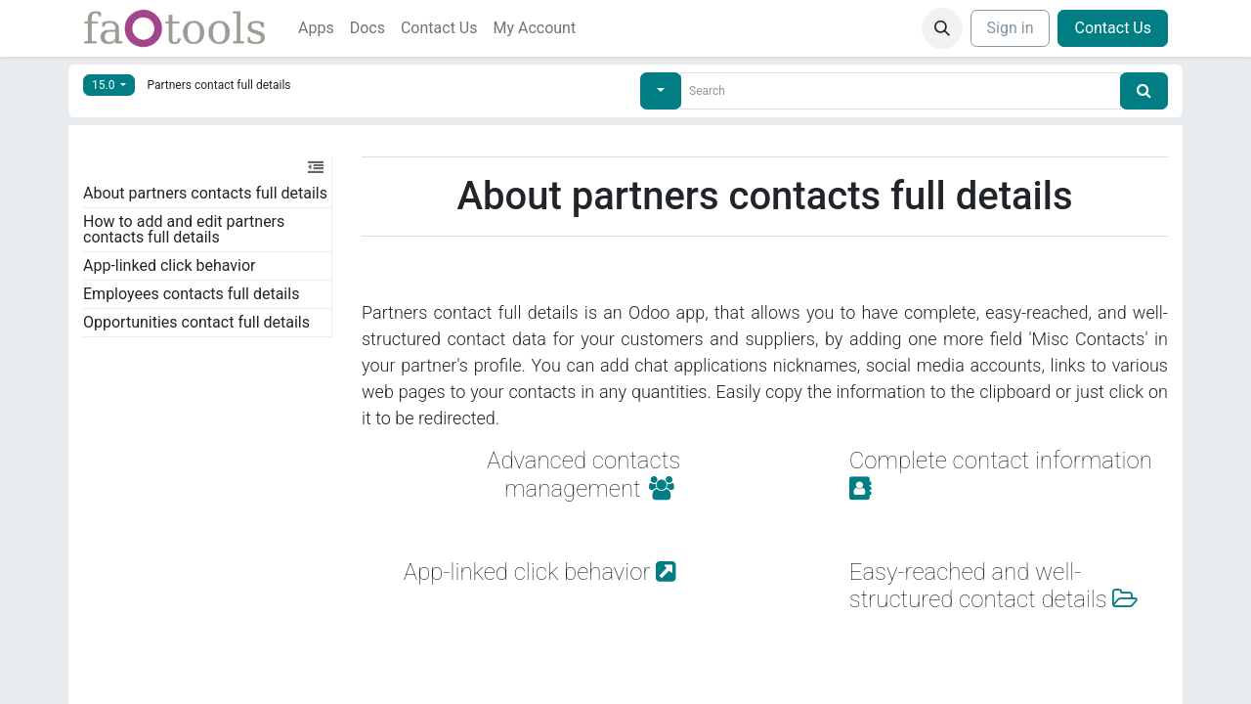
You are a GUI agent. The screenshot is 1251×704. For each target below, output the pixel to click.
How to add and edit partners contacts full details (183, 229)
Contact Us (1112, 28)
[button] (942, 28)
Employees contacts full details (191, 294)
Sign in (1010, 28)
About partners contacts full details (205, 193)
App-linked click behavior (169, 265)
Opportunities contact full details (196, 322)
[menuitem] (316, 28)
